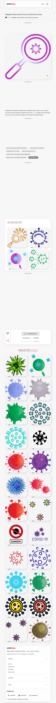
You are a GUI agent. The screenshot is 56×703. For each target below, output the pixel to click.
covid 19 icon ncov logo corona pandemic (18, 154)
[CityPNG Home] (11, 4)
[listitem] (12, 695)
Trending (10, 669)
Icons (34, 112)
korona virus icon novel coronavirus (16, 157)
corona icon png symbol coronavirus (16, 148)
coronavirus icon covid (12, 151)
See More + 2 (33, 157)
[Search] (43, 4)
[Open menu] (47, 4)
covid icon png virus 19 (28, 151)
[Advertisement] (28, 28)
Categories (11, 666)
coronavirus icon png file (37, 148)
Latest (10, 664)
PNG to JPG (11, 672)
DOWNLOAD (30, 334)
